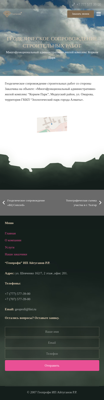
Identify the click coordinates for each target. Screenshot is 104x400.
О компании (13, 240)
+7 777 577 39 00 (88, 4)
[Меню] (98, 14)
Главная (10, 233)
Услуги (10, 247)
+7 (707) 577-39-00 (17, 299)
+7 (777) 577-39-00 (17, 293)
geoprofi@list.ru (25, 309)
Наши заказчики (16, 254)
